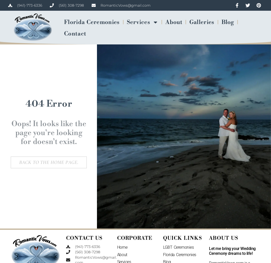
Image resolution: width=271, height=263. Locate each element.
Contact (75, 33)
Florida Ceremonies (91, 22)
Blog (227, 22)
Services (142, 22)
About (173, 22)
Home (122, 247)
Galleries (201, 22)
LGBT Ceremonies (178, 247)
